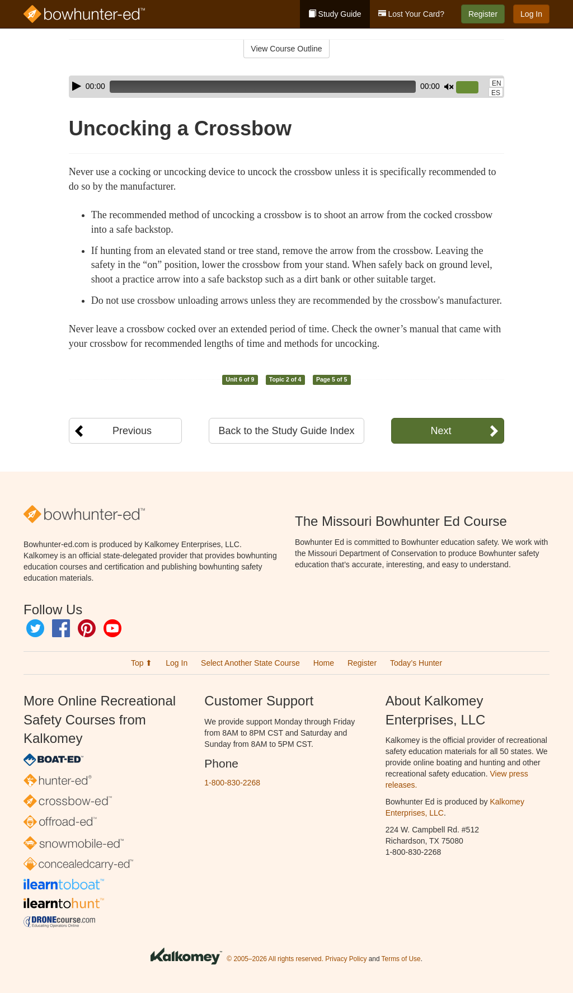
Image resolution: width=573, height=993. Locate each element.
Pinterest (87, 628)
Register (482, 14)
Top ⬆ (141, 662)
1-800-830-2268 (232, 782)
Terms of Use (401, 959)
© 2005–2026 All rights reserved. (275, 959)
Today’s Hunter (416, 662)
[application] (286, 87)
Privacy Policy (346, 959)
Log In (531, 14)
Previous (132, 430)
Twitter (35, 628)
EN (496, 83)
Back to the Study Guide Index (286, 430)
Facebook (61, 628)
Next (440, 430)
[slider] (263, 87)
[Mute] (448, 86)
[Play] (76, 86)
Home (323, 662)
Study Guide (334, 14)
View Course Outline (286, 48)
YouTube (112, 628)
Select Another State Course (250, 662)
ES (495, 93)
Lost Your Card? (411, 14)
